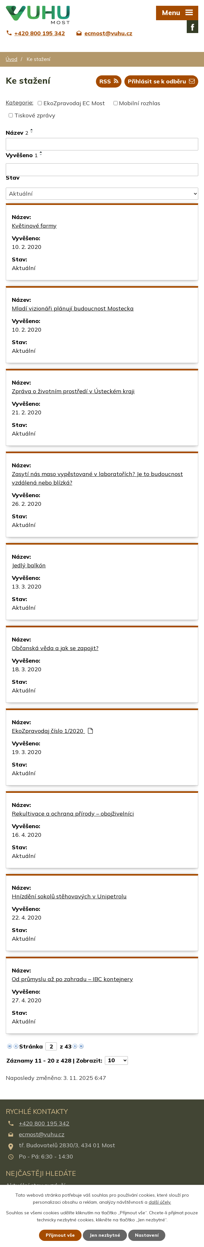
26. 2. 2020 (27, 503)
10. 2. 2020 (27, 246)
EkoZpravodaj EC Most (74, 103)
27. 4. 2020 (27, 1000)
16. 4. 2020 (27, 834)
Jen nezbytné (105, 1235)
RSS (108, 81)
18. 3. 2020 (27, 669)
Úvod (11, 59)
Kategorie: (19, 102)
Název (17, 132)
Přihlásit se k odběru (161, 81)
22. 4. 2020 (27, 917)
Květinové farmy (34, 225)
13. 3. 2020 (27, 586)
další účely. (160, 1202)
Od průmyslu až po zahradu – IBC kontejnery (72, 979)
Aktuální (23, 268)
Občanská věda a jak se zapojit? (55, 648)
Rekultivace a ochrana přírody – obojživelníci (73, 813)
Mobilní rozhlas (139, 103)
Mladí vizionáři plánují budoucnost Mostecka (73, 308)
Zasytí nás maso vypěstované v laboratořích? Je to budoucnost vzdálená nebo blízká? (97, 478)
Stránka (31, 1046)
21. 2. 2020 (27, 412)
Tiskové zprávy (34, 115)
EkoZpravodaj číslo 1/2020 (52, 730)
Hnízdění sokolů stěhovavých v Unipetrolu (69, 896)
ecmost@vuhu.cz (41, 1134)
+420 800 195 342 (44, 1123)
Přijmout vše (60, 1235)
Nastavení (147, 1235)
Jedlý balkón (29, 565)
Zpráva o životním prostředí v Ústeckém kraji (73, 391)
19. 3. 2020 (27, 752)
